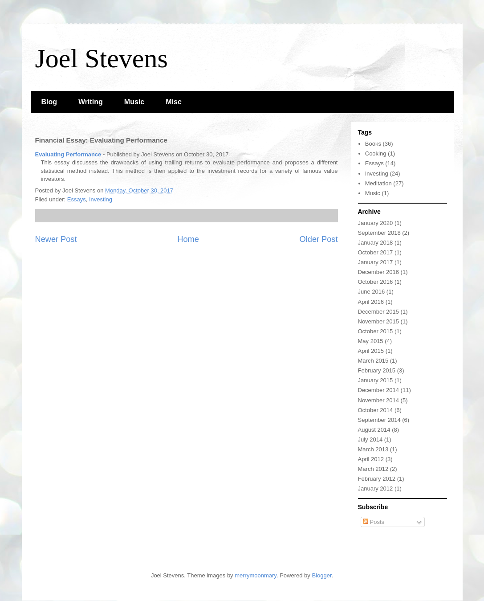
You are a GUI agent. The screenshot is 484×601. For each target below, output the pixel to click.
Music (134, 102)
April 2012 (371, 459)
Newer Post (56, 239)
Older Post (319, 239)
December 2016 (378, 272)
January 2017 (375, 262)
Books (373, 143)
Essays (76, 199)
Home (188, 239)
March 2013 (373, 449)
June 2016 (371, 291)
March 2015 (373, 360)
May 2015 (370, 341)
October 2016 (375, 281)
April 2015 (371, 351)
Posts (373, 522)
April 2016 (371, 301)
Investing (100, 199)
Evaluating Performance (68, 154)
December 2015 (378, 311)
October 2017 (375, 252)
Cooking (375, 153)
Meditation (378, 183)
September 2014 (379, 420)
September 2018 (379, 232)
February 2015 (377, 370)
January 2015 (375, 380)
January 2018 (375, 242)
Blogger (321, 575)
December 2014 (378, 390)
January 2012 (375, 488)
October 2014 (375, 410)
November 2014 (378, 400)
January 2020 (375, 223)
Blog (49, 102)
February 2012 (377, 478)
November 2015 (378, 321)
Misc (174, 102)
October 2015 (375, 331)
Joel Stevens (101, 58)
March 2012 (373, 469)
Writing (90, 102)
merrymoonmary (256, 575)
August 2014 (374, 429)
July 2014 (370, 439)
